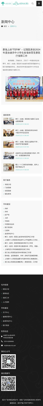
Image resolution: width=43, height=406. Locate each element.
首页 (4, 26)
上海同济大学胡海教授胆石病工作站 (17, 249)
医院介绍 (6, 289)
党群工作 (6, 298)
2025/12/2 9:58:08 (22, 170)
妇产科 (7, 215)
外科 (6, 211)
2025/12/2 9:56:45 (22, 135)
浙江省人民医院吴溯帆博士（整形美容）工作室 (21, 262)
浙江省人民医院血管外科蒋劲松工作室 (18, 252)
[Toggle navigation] (39, 3)
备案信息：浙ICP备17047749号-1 (21, 403)
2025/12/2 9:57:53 (22, 147)
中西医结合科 (9, 224)
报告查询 (8, 194)
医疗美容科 (9, 227)
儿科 (6, 218)
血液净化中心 (9, 233)
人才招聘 (6, 302)
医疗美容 (6, 325)
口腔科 (7, 230)
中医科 (7, 221)
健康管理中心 (7, 317)
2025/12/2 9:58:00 (22, 158)
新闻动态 (6, 293)
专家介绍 (8, 184)
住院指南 (8, 191)
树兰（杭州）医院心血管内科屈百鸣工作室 (19, 237)
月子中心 (6, 312)
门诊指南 (8, 187)
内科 (6, 208)
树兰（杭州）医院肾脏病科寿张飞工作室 (19, 243)
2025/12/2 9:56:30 (22, 124)
